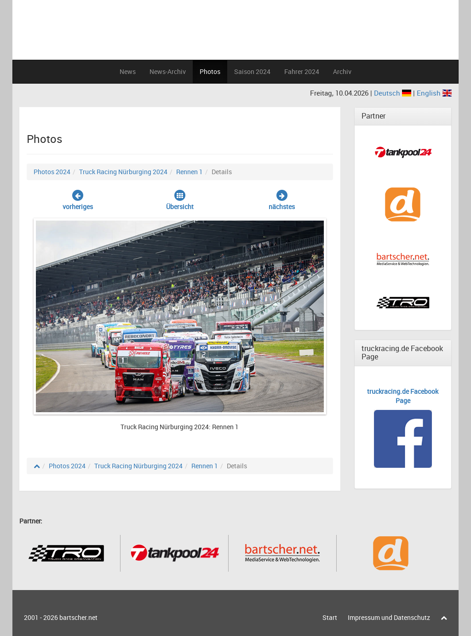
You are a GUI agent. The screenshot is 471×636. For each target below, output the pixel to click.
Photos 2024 (52, 171)
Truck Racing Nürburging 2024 (123, 171)
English (434, 92)
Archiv (342, 71)
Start (329, 617)
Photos (210, 71)
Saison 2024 (252, 71)
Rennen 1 (189, 171)
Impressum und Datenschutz (389, 617)
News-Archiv (167, 71)
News (128, 71)
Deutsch (393, 92)
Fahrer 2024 (301, 71)
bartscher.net (78, 617)
